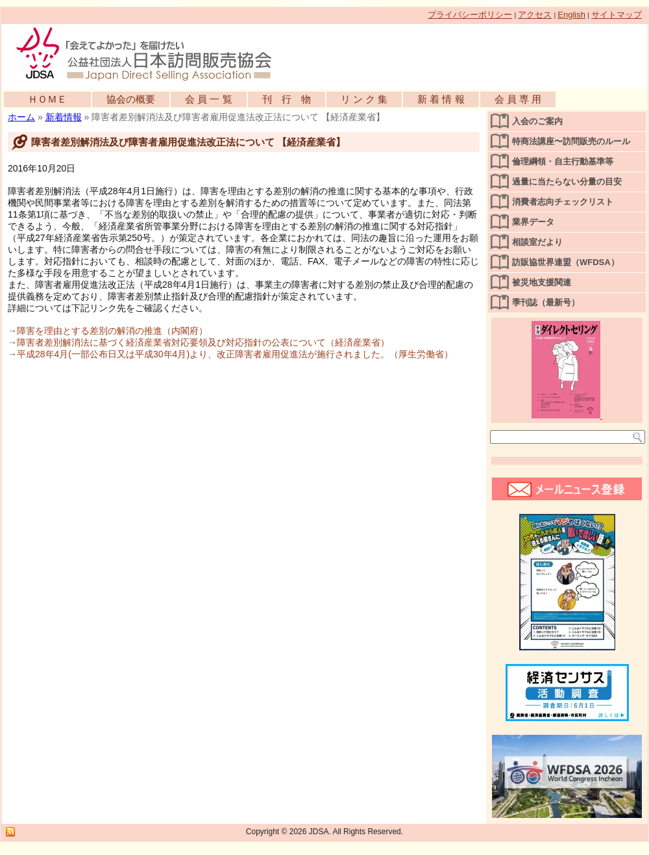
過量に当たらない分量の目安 (567, 181)
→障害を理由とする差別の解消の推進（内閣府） (108, 330)
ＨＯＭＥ (47, 99)
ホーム (21, 117)
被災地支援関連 (541, 282)
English (571, 14)
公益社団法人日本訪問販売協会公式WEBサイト (150, 53)
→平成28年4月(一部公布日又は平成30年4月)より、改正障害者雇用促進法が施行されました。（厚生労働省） (230, 354)
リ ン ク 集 (364, 99)
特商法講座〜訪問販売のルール (571, 141)
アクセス (535, 14)
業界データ (533, 222)
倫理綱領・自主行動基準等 (562, 161)
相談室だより (537, 242)
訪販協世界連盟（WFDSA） (565, 262)
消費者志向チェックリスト (562, 202)
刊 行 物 (286, 99)
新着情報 (63, 117)
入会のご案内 (537, 121)
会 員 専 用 (518, 99)
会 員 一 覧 (208, 99)
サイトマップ (616, 14)
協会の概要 (130, 99)
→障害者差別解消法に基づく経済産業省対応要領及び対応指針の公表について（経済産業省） (198, 342)
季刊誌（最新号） (546, 302)
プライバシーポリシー (470, 14)
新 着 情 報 (441, 99)
